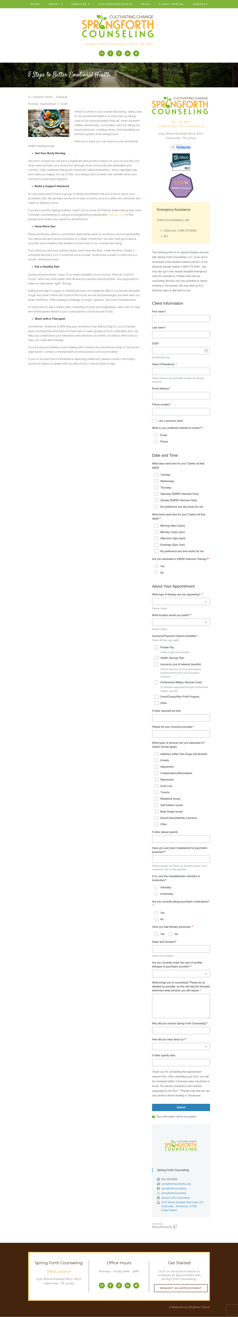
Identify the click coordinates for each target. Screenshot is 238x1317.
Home (35, 4)
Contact (200, 4)
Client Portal (171, 4)
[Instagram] (119, 53)
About (54, 4)
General (61, 97)
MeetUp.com (116, 214)
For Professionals (115, 4)
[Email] (102, 53)
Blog (145, 4)
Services (79, 4)
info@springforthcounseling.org (108, 44)
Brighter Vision (199, 1307)
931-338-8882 (143, 44)
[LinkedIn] (128, 53)
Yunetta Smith (43, 97)
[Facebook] (110, 53)
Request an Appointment (181, 1288)
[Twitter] (136, 53)
